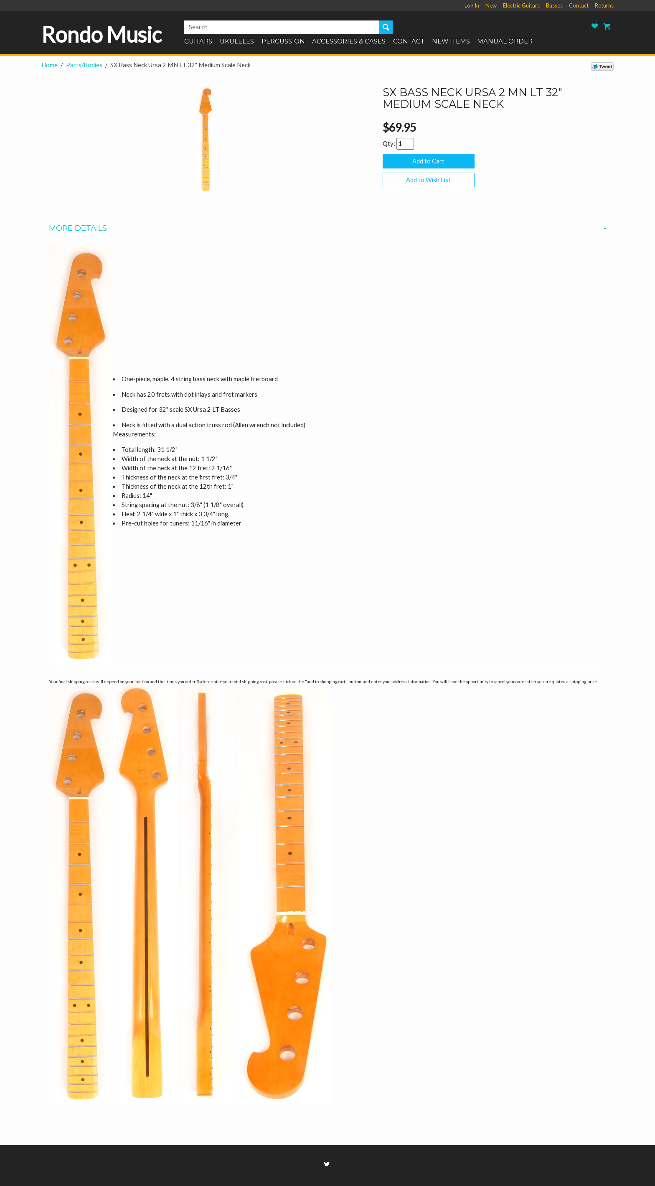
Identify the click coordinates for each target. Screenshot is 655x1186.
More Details (327, 228)
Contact (579, 5)
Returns (604, 5)
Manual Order (505, 41)
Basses (554, 5)
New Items (451, 41)
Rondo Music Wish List (595, 26)
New (491, 5)
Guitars (198, 41)
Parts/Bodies (84, 65)
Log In (472, 5)
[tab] (327, 228)
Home (49, 65)
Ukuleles (237, 41)
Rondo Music (101, 34)
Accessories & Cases (349, 41)
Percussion (283, 41)
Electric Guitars (521, 5)
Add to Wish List (428, 180)
